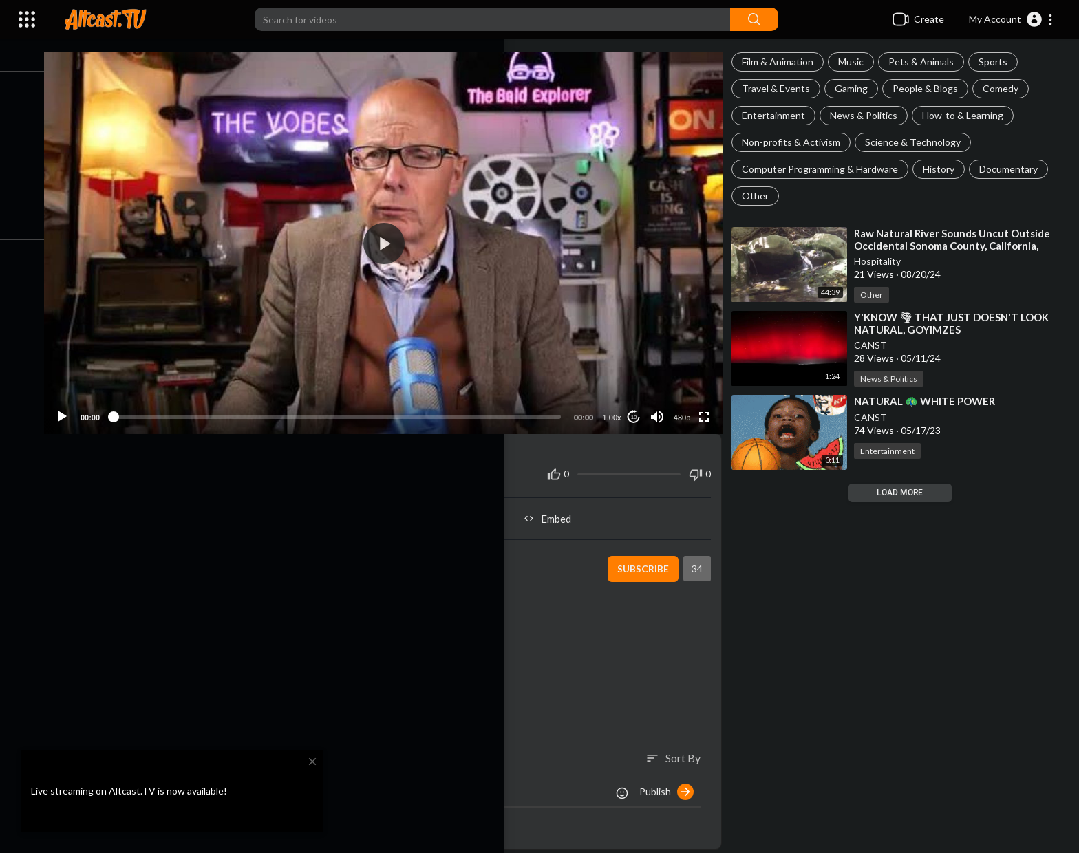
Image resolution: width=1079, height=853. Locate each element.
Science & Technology (919, 142)
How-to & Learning (968, 115)
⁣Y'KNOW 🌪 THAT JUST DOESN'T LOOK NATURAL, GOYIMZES (957, 323)
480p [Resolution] (686, 408)
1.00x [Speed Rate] (616, 408)
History (945, 169)
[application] (396, 238)
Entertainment (779, 115)
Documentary (1014, 169)
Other (761, 196)
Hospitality (883, 261)
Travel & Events (782, 88)
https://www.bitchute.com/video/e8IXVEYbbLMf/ (230, 617)
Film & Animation (784, 61)
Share (235, 509)
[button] (1011, 19)
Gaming (857, 88)
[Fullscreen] (708, 407)
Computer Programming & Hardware (826, 169)
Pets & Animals (927, 61)
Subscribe (646, 559)
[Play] (83, 407)
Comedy (1007, 88)
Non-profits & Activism (797, 142)
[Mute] (661, 407)
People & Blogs (931, 88)
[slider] (349, 407)
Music (857, 61)
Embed (557, 509)
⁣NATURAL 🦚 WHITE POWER (930, 401)
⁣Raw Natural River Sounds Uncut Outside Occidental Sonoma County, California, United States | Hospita (958, 245)
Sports (999, 61)
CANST (876, 345)
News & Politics (870, 115)
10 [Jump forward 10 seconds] (638, 407)
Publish (672, 782)
